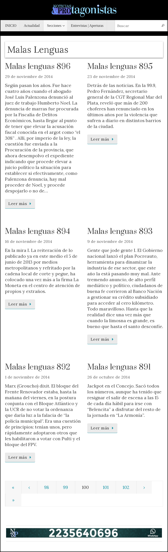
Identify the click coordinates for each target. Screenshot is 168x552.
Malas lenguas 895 (120, 67)
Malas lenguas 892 (37, 367)
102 (126, 487)
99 (65, 487)
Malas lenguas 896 (38, 67)
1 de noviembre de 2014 (27, 377)
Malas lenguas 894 (37, 232)
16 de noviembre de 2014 (28, 241)
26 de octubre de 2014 (108, 377)
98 (46, 487)
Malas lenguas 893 (120, 232)
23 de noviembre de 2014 (111, 76)
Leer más (20, 203)
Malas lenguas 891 (119, 367)
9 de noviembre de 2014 (110, 241)
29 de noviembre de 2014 (29, 76)
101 (106, 487)
